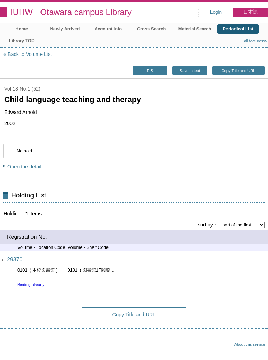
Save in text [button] (190, 71)
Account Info (108, 28)
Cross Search (151, 28)
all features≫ (255, 41)
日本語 (250, 12)
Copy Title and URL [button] (238, 71)
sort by (205, 225)
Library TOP (21, 40)
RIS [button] (150, 71)
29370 (15, 259)
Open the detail (24, 167)
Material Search (194, 28)
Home (21, 28)
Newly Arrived (65, 28)
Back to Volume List (30, 54)
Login (216, 12)
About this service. (250, 344)
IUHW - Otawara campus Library (71, 12)
